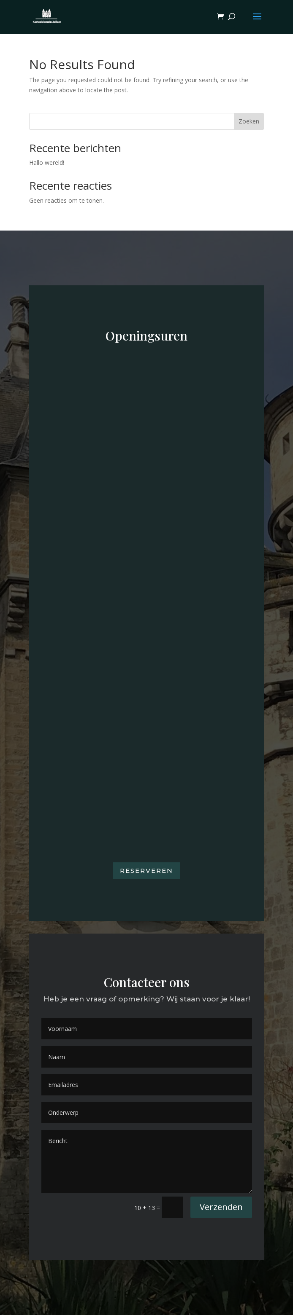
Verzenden (221, 1207)
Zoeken (249, 121)
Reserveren (146, 871)
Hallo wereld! (46, 162)
